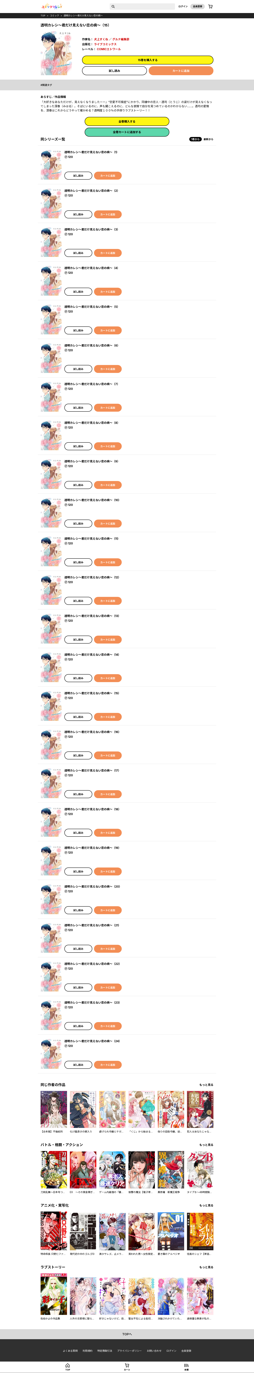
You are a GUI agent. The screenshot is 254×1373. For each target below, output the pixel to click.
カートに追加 (181, 71)
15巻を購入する (148, 60)
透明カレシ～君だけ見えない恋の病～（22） (93, 964)
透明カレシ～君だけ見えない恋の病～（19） (92, 848)
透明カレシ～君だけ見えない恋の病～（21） (92, 925)
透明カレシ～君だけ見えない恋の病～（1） (91, 152)
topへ (127, 1334)
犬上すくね (101, 39)
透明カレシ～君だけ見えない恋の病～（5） (92, 306)
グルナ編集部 (120, 39)
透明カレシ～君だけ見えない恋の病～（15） (92, 693)
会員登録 (197, 6)
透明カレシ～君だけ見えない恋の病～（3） (92, 229)
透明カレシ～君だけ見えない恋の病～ (83, 15)
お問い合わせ (154, 1350)
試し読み (114, 71)
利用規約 (87, 1350)
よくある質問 (70, 1350)
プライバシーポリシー (129, 1350)
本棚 (186, 1369)
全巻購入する (127, 121)
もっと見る (206, 1085)
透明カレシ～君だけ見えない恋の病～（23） (93, 1002)
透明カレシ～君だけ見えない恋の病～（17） (92, 770)
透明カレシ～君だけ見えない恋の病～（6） (92, 345)
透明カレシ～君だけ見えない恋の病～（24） (93, 1041)
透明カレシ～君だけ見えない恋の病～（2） (92, 190)
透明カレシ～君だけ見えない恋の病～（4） (92, 268)
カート (127, 1369)
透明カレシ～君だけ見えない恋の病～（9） (92, 461)
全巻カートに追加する (127, 132)
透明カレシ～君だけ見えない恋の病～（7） (92, 384)
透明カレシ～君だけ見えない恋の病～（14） (92, 654)
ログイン (183, 6)
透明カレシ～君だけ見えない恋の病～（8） (92, 423)
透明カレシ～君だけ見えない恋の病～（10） (92, 500)
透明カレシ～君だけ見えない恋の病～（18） (92, 809)
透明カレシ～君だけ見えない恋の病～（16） (92, 732)
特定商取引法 (104, 1350)
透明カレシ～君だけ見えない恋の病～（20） (93, 886)
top (43, 15)
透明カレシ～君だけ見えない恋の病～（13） (92, 616)
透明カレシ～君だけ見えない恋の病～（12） (92, 577)
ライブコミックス (105, 44)
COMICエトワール (109, 49)
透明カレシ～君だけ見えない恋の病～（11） (92, 538)
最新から (208, 139)
